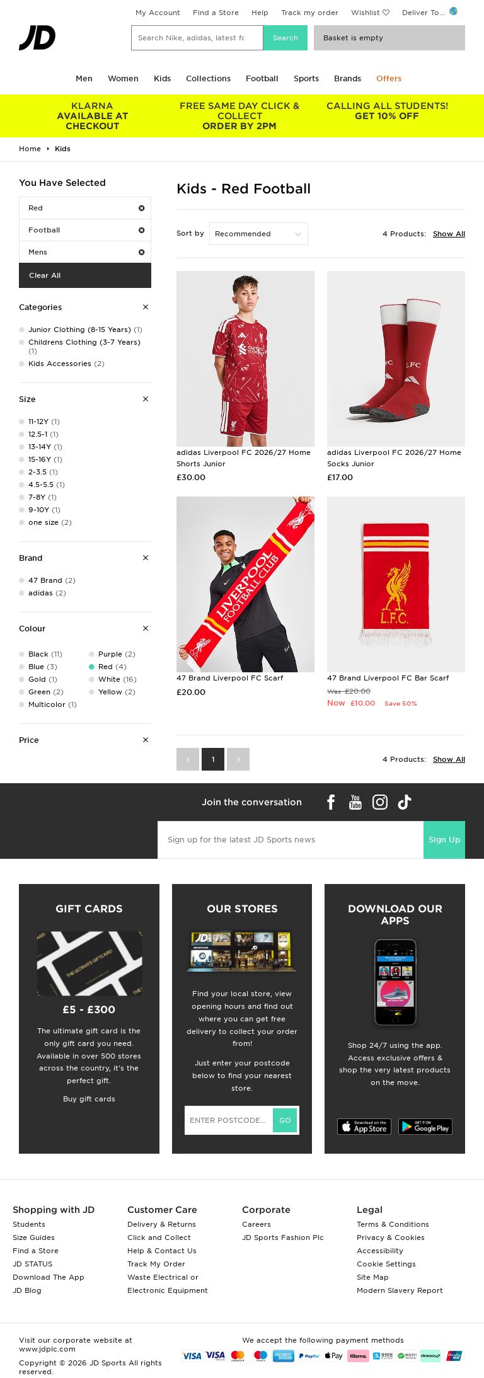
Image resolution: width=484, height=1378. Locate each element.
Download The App (48, 1277)
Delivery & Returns (161, 1224)
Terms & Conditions (393, 1224)
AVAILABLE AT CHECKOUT (93, 116)
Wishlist (365, 12)
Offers (388, 78)
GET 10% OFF (387, 111)
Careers (256, 1224)
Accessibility (380, 1250)
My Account (157, 12)
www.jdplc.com (47, 1349)
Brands (347, 78)
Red (86, 208)
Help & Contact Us (162, 1250)
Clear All (44, 275)
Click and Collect (159, 1237)
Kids (162, 78)
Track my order (309, 12)
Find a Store (216, 12)
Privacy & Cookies (391, 1237)
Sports (306, 78)
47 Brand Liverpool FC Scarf (229, 678)
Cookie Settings (386, 1264)
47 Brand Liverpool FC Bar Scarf (388, 678)
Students (29, 1224)
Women (123, 78)
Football (262, 78)
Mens (86, 252)
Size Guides (34, 1237)
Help (259, 12)
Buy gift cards (89, 1098)
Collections (208, 78)
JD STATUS (32, 1264)
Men (84, 78)
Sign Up (444, 839)
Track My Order (156, 1264)
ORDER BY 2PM (240, 116)
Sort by (190, 233)
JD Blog (27, 1290)
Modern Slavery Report (400, 1290)
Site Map (373, 1277)
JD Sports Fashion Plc (283, 1237)
